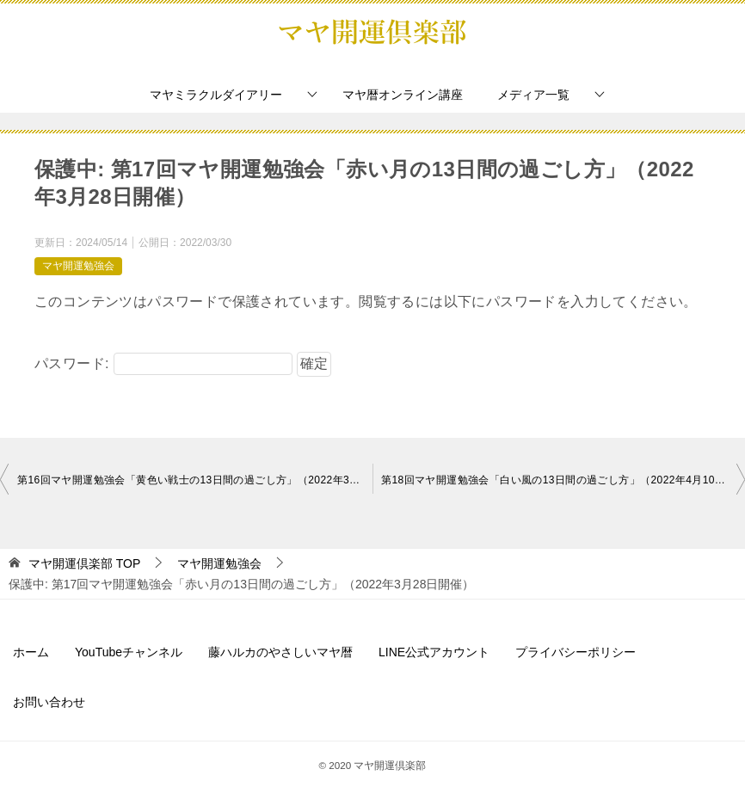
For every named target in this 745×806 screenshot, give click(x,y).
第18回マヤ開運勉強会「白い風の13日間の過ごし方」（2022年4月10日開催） (563, 480)
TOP (84, 563)
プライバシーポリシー (575, 652)
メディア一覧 (533, 95)
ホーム (31, 652)
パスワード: (163, 363)
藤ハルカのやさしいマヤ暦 (280, 652)
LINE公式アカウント (434, 652)
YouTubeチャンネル (128, 652)
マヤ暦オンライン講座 (402, 95)
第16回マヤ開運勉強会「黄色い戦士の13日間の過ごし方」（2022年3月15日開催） (194, 480)
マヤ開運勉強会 (78, 266)
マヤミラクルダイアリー (216, 95)
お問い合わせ (49, 702)
